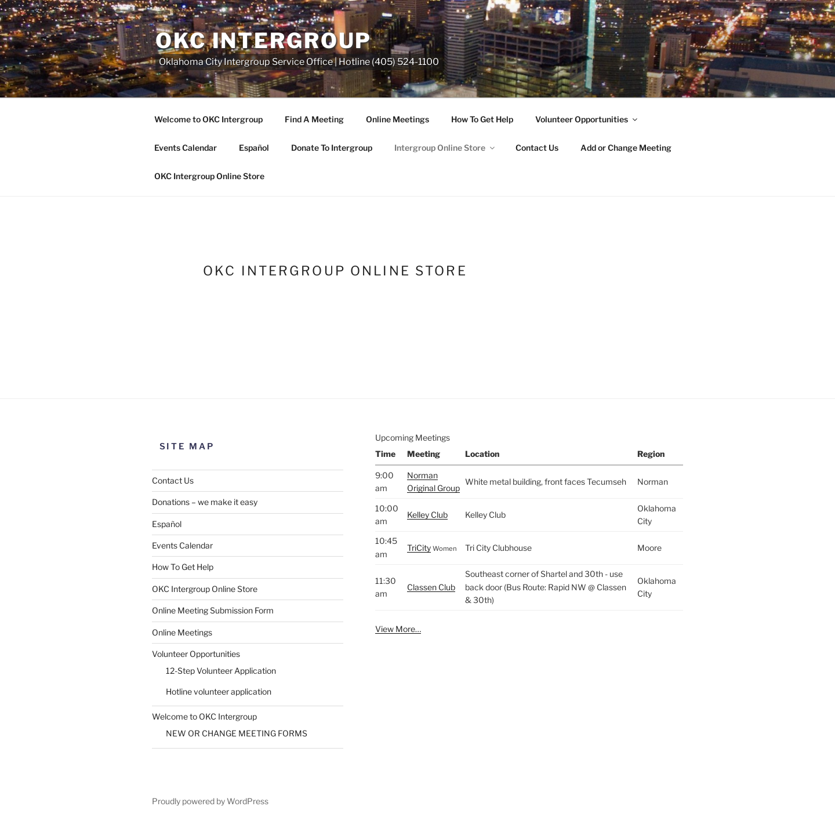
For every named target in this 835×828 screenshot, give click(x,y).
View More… (398, 629)
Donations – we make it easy (204, 502)
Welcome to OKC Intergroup (208, 119)
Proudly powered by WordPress (210, 801)
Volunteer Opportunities (587, 119)
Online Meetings (397, 119)
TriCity (419, 548)
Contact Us (536, 147)
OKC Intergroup (263, 40)
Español (254, 147)
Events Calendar (185, 147)
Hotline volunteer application (218, 691)
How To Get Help (482, 119)
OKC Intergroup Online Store (209, 176)
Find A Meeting (314, 119)
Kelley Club (427, 515)
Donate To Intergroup (331, 147)
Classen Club (431, 587)
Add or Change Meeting (625, 147)
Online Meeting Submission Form (213, 610)
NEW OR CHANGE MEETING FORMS (236, 733)
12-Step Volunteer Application (221, 671)
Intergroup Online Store (445, 147)
